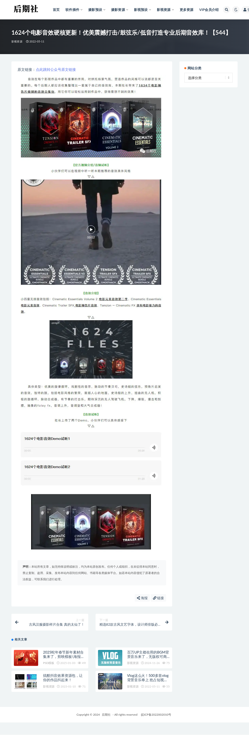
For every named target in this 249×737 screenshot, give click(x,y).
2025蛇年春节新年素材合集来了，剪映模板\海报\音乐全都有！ (63, 656)
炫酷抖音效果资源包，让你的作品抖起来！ (63, 677)
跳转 (46, 69)
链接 (72, 69)
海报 (142, 598)
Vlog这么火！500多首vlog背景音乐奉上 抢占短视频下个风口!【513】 (148, 679)
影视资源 (16, 41)
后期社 (106, 714)
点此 (39, 69)
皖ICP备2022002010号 (156, 714)
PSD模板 (48, 663)
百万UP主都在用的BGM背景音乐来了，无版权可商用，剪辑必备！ (148, 656)
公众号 (55, 69)
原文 (65, 69)
